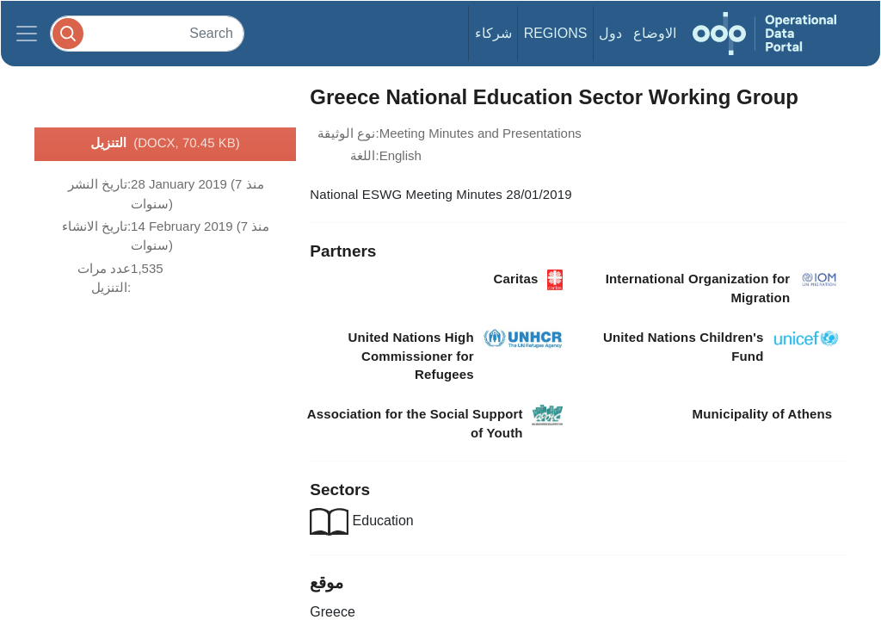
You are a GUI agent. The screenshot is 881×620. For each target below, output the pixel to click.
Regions (556, 33)
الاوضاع (654, 33)
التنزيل (164, 144)
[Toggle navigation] (26, 33)
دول (610, 33)
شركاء (493, 33)
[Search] (147, 33)
